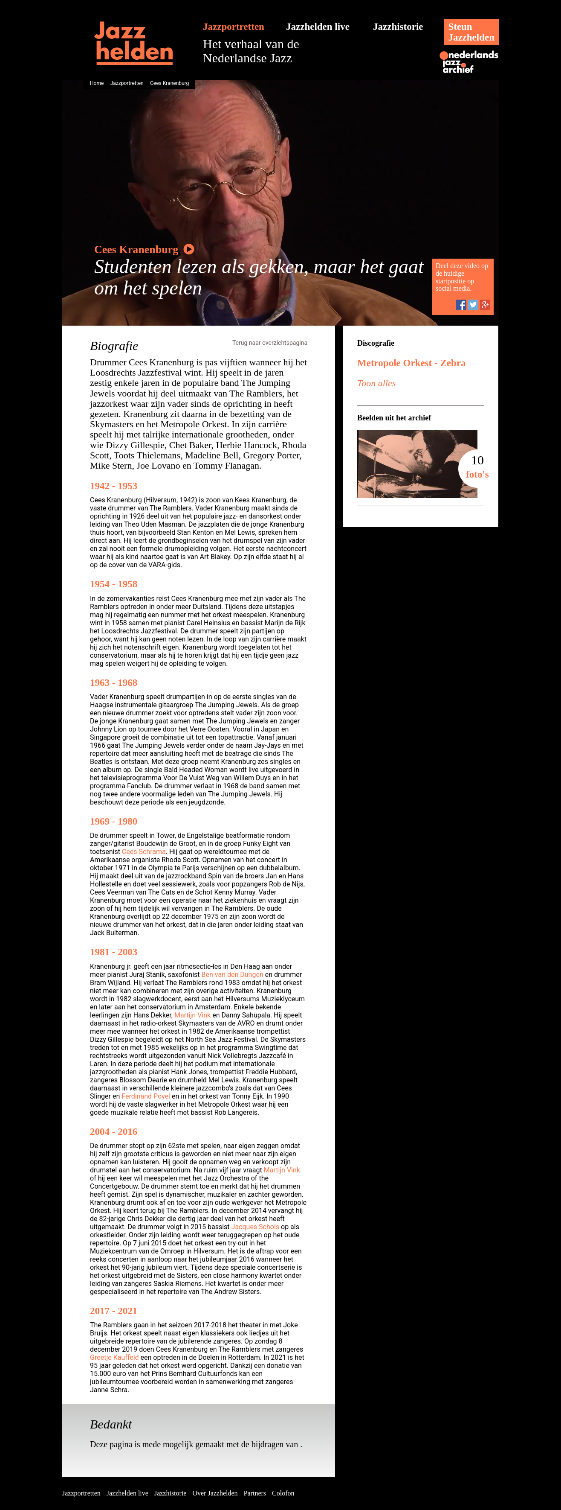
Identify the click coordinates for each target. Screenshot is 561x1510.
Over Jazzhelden (214, 1493)
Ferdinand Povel (145, 1096)
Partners (255, 1493)
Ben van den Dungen (232, 975)
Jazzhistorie (398, 26)
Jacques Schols (255, 1227)
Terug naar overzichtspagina (269, 342)
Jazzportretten (233, 26)
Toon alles (376, 383)
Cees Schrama (144, 852)
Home (97, 83)
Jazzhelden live (318, 26)
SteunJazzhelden (471, 32)
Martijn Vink (192, 1015)
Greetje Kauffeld (114, 1357)
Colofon (283, 1493)
